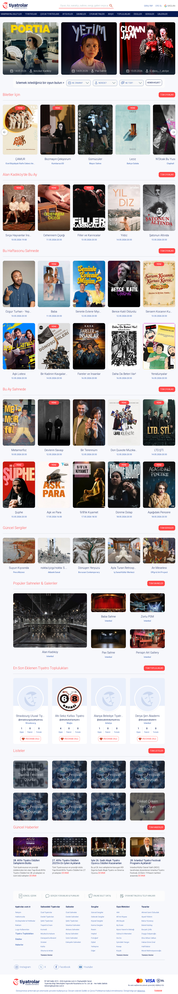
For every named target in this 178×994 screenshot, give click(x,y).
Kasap (119, 946)
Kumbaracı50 (58, 163)
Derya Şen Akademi (147, 716)
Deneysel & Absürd (48, 938)
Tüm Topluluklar (154, 668)
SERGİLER (149, 14)
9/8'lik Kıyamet (89, 512)
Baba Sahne (108, 616)
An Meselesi (159, 567)
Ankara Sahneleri (72, 929)
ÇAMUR (20, 159)
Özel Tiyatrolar (46, 912)
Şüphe (19, 512)
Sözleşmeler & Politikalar (25, 921)
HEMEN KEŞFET (154, 83)
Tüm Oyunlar (167, 95)
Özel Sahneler (71, 912)
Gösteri (43, 942)
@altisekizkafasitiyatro (70, 720)
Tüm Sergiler (167, 528)
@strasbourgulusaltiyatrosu (30, 720)
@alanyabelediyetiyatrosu (108, 720)
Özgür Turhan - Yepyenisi (21, 311)
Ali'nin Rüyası (121, 917)
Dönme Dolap (124, 512)
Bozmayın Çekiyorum (58, 159)
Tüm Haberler (156, 827)
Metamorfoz (19, 450)
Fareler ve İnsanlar (89, 374)
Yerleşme (94, 946)
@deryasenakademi (147, 720)
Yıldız (124, 235)
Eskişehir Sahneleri (73, 942)
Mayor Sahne (95, 163)
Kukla (43, 946)
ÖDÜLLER (138, 14)
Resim (93, 929)
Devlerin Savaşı (53, 450)
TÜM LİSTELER (156, 751)
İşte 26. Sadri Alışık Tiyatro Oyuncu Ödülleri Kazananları (106, 862)
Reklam (18, 925)
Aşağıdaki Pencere (159, 512)
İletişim (18, 912)
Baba (54, 311)
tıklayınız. (141, 991)
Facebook (62, 967)
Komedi (44, 929)
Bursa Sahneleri (72, 934)
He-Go (119, 938)
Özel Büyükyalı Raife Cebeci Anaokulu (22, 163)
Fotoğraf (94, 938)
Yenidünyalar (159, 374)
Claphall (170, 163)
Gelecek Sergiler (97, 917)
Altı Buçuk (120, 921)
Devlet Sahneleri (72, 917)
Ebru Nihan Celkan (149, 938)
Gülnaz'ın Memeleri (124, 934)
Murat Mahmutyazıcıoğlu (151, 951)
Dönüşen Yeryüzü (89, 567)
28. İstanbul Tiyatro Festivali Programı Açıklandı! (145, 862)
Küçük (118, 951)
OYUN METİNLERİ (97, 14)
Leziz (133, 159)
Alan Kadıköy (50, 652)
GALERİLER (162, 14)
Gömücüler (95, 159)
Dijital (93, 942)
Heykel (94, 934)
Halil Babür (146, 946)
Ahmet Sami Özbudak (150, 912)
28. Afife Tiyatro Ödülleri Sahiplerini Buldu (26, 862)
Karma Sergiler (97, 925)
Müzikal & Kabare (48, 934)
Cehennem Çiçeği (54, 235)
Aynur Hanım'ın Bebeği (125, 929)
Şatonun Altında (159, 235)
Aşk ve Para (54, 512)
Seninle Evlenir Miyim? (89, 311)
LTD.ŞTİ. (159, 450)
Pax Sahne (108, 652)
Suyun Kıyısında (19, 567)
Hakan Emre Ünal (148, 942)
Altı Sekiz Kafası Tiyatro (69, 716)
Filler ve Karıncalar (89, 235)
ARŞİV (111, 14)
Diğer (93, 951)
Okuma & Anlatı (47, 951)
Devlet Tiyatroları (47, 917)
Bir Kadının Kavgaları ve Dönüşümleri (63, 374)
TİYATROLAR (31, 14)
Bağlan (169, 6)
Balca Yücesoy (147, 921)
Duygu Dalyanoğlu (149, 934)
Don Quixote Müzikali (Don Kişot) (131, 450)
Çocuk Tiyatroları (49, 14)
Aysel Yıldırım (147, 917)
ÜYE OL (158, 6)
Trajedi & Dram (46, 925)
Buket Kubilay (147, 925)
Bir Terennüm (89, 450)
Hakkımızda (20, 917)
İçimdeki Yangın (122, 942)
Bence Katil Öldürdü (124, 311)
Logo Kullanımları (22, 929)
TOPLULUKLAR (123, 14)
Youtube (85, 967)
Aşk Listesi (18, 374)
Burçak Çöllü (147, 929)
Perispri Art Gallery (147, 652)
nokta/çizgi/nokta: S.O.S (55, 567)
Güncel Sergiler (97, 912)
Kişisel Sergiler (97, 921)
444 (117, 912)
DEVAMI (32, 876)
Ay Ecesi (119, 925)
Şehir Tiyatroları (47, 921)
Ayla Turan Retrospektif (125, 567)
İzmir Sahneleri (72, 938)
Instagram (22, 967)
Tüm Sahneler (156, 583)
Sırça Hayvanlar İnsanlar (21, 235)
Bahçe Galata (133, 163)
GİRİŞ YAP (148, 6)
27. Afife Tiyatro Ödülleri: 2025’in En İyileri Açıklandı (66, 862)
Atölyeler (68, 14)
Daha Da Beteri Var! (124, 374)
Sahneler (81, 14)
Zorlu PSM (147, 616)
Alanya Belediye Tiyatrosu (110, 716)
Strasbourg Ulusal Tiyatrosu (33, 716)
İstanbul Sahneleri (73, 925)
